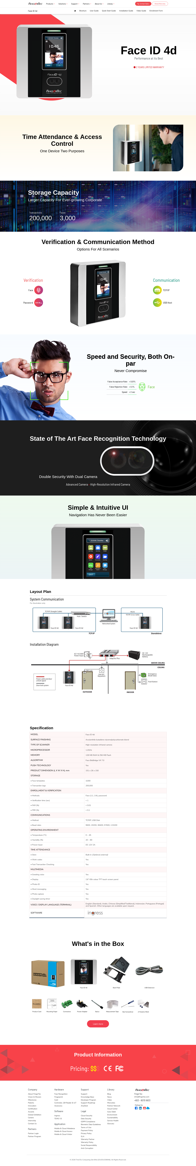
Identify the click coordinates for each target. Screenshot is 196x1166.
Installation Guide (126, 11)
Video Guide (141, 11)
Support (75, 3)
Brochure (82, 11)
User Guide (94, 11)
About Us (99, 3)
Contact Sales (143, 4)
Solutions (63, 3)
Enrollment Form (156, 11)
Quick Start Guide (109, 11)
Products (50, 3)
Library (110, 3)
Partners (87, 3)
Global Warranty (160, 4)
